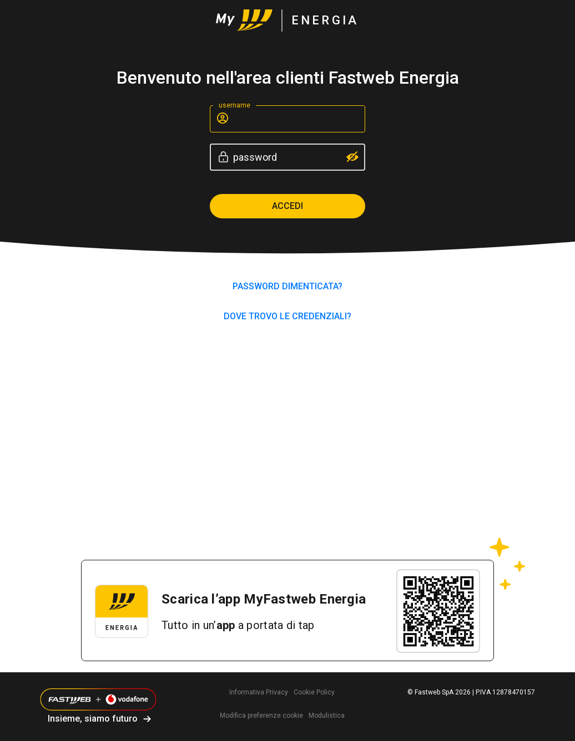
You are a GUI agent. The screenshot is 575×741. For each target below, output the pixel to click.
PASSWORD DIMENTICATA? (287, 286)
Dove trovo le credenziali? (287, 316)
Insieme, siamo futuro (93, 718)
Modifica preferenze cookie (261, 715)
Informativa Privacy (258, 692)
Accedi (287, 206)
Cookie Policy (314, 692)
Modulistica (327, 715)
